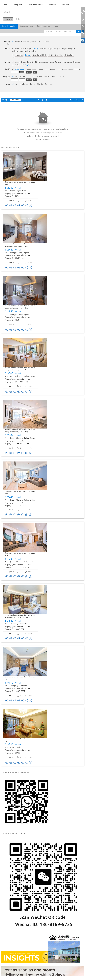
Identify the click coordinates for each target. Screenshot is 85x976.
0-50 (16, 77)
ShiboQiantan (17, 58)
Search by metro (26, 26)
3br (23, 84)
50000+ (77, 69)
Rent (5, 5)
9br (46, 84)
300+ (62, 77)
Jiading (33, 51)
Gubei (14, 65)
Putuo (21, 51)
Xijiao (19, 65)
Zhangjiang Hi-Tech (39, 55)
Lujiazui (27, 55)
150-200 (38, 77)
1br (16, 84)
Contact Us (8, 19)
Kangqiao (19, 55)
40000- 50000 (67, 69)
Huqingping (26, 65)
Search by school (43, 26)
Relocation (52, 5)
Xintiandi (30, 62)
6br (35, 84)
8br (42, 84)
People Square (43, 62)
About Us (7, 12)
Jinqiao (23, 62)
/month (13, 188)
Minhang (15, 51)
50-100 (22, 77)
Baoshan (27, 51)
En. (19, 19)
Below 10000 (19, 69)
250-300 (55, 77)
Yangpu (64, 48)
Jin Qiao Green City (55, 55)
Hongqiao (76, 62)
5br (31, 84)
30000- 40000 (55, 69)
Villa (39, 42)
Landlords (65, 5)
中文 (15, 19)
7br (38, 84)
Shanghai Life (18, 5)
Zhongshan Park (60, 62)
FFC (36, 62)
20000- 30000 (43, 69)
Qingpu (50, 48)
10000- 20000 (31, 69)
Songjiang (71, 48)
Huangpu (28, 48)
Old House (45, 42)
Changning (42, 48)
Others (27, 58)
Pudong (35, 48)
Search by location (9, 26)
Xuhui (22, 48)
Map (56, 26)
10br (50, 84)
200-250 (47, 77)
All (13, 42)
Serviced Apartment (29, 42)
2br (20, 84)
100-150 (30, 77)
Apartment (18, 42)
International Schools (36, 5)
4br (27, 84)
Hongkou (57, 48)
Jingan (17, 48)
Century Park (69, 55)
